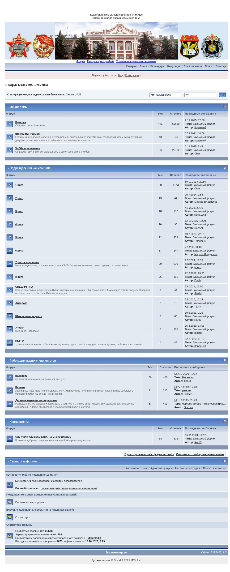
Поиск (209, 66)
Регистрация (132, 75)
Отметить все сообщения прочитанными (200, 454)
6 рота (19, 250)
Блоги (143, 66)
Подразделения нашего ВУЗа (30, 168)
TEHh (197, 306)
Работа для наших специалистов (33, 360)
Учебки (19, 327)
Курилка (20, 122)
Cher (197, 153)
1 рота (19, 185)
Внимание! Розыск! (27, 133)
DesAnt (198, 227)
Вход (121, 75)
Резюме (20, 387)
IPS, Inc (136, 560)
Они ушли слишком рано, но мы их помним (43, 436)
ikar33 (197, 319)
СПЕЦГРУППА (24, 286)
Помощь (221, 66)
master (198, 332)
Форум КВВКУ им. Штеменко (28, 85)
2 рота (19, 198)
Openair (188, 407)
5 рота (19, 237)
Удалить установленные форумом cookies (149, 454)
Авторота (21, 303)
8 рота (19, 276)
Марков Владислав (205, 201)
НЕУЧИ (19, 340)
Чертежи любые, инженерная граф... (204, 403)
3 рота (19, 211)
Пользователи (193, 66)
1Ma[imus (200, 240)
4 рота (19, 224)
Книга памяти (19, 421)
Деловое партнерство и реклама (36, 400)
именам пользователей (83, 488)
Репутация (174, 66)
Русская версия (101, 560)
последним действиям (54, 488)
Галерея (131, 66)
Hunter (188, 394)
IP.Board (116, 560)
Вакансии (21, 375)
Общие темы (19, 107)
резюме (186, 390)
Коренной (200, 127)
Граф (197, 280)
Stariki (198, 293)
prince (197, 267)
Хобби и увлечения (27, 148)
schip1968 (200, 214)
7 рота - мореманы (27, 262)
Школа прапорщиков (28, 316)
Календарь (157, 66)
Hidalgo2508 (93, 538)
